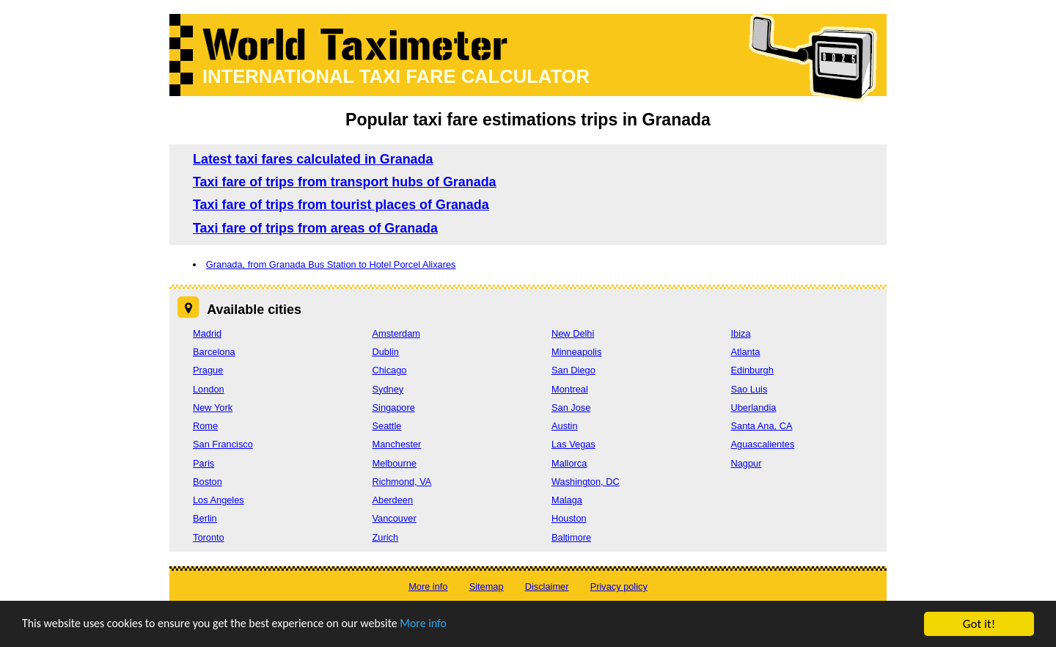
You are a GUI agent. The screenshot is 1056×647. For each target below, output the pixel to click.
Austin (564, 425)
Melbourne (395, 463)
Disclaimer (547, 586)
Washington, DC (585, 481)
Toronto (208, 537)
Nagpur (746, 463)
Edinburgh (752, 370)
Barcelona (214, 351)
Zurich (386, 537)
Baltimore (571, 537)
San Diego (573, 370)
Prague (208, 370)
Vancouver (395, 518)
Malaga (566, 499)
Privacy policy (619, 586)
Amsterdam (396, 333)
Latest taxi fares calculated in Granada (313, 159)
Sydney (388, 389)
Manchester (397, 444)
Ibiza (741, 333)
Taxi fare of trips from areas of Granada (315, 228)
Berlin (205, 518)
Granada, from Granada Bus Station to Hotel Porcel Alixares (331, 264)
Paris (203, 463)
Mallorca (569, 463)
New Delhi (572, 333)
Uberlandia (754, 407)
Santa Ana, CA (762, 425)
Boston (207, 481)
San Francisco (223, 444)
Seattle (387, 425)
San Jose (570, 407)
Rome (205, 425)
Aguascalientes (763, 444)
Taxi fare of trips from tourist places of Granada (341, 204)
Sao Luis (749, 389)
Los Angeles (218, 499)
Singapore (394, 407)
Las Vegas (573, 444)
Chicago (390, 370)
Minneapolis (576, 351)
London (208, 389)
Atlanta (745, 351)
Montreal (569, 389)
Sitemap (486, 586)
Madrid (207, 333)
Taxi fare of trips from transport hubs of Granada (344, 182)
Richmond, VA (402, 481)
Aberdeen (393, 499)
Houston (569, 518)
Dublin (386, 351)
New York (212, 407)
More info (451, 625)
